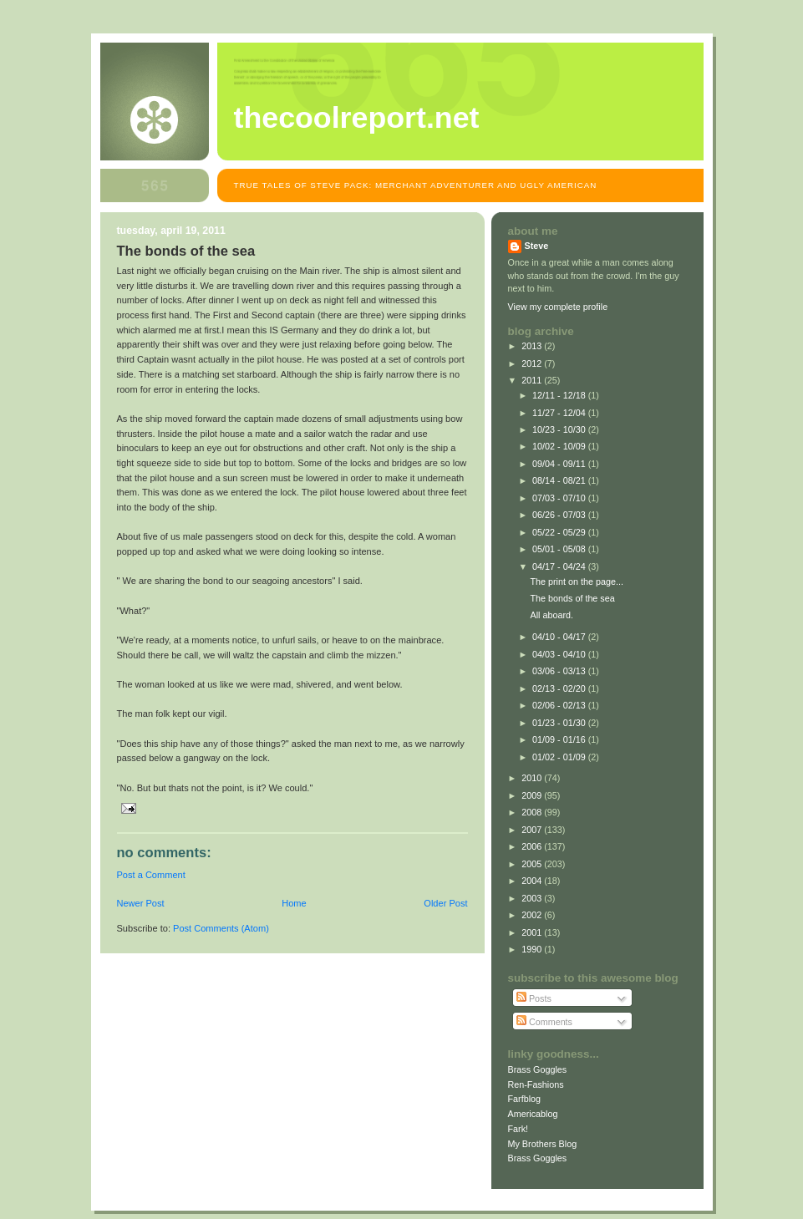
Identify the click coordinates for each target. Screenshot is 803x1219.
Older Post (445, 903)
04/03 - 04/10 (560, 654)
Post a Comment (151, 875)
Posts (533, 998)
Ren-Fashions (536, 1084)
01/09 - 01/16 (560, 739)
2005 (532, 864)
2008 (532, 812)
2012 (532, 363)
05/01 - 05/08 (560, 549)
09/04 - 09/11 (560, 464)
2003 (532, 898)
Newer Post (141, 903)
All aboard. (551, 615)
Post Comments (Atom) (221, 928)
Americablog (533, 1114)
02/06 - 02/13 (560, 705)
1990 (532, 949)
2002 (532, 915)
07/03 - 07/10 (560, 498)
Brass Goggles (537, 1069)
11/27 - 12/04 (560, 413)
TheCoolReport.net (357, 118)
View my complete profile (558, 307)
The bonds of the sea (572, 598)
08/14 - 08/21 (560, 480)
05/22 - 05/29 (560, 532)
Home (294, 903)
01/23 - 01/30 (560, 723)
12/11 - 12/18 (560, 395)
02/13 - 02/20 (560, 688)
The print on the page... (576, 581)
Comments (544, 1022)
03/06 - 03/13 (560, 671)
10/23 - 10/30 (560, 429)
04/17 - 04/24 (560, 566)
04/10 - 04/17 (560, 637)
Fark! (518, 1129)
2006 (532, 846)
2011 (532, 380)
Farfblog (524, 1099)
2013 (532, 346)
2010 (532, 778)
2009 (532, 795)
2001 (532, 932)
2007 (532, 830)
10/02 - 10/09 (560, 446)
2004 (532, 881)
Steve (537, 246)
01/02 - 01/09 (560, 757)
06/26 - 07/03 (560, 515)
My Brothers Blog (542, 1144)
